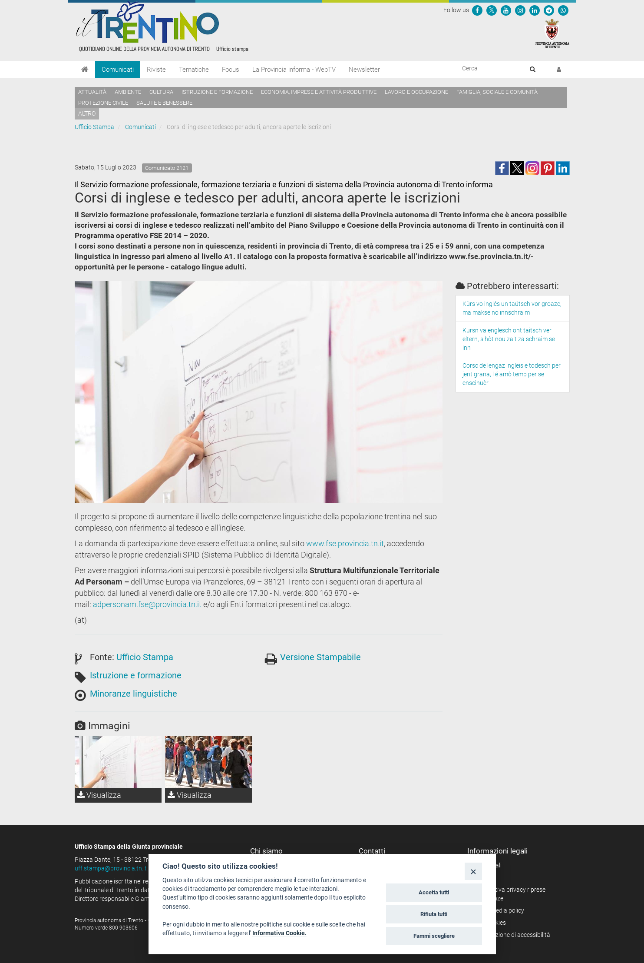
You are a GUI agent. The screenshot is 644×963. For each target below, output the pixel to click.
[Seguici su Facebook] (477, 10)
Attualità (92, 92)
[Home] (85, 69)
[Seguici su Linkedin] (534, 10)
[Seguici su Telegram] (549, 10)
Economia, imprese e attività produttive (318, 92)
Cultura (161, 92)
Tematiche (194, 69)
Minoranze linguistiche (133, 693)
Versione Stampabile (320, 657)
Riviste (156, 69)
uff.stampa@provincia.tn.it (111, 868)
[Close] (473, 871)
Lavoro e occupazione (416, 92)
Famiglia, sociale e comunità (497, 92)
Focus (230, 69)
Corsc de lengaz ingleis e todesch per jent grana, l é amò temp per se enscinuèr (511, 374)
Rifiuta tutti (433, 914)
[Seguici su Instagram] (520, 10)
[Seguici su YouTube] (506, 10)
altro (87, 113)
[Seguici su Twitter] (491, 10)
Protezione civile (103, 103)
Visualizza (99, 795)
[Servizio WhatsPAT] (563, 10)
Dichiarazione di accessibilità (511, 934)
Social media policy (498, 910)
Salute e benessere (164, 103)
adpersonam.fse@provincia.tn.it (147, 604)
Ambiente (128, 92)
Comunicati (118, 69)
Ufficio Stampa (94, 126)
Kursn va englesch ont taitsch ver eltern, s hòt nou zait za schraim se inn (508, 339)
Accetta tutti (434, 892)
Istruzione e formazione (217, 92)
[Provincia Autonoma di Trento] (552, 33)
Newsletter (364, 69)
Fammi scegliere (434, 936)
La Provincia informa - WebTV (294, 69)
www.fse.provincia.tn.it (345, 543)
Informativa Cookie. (279, 933)
